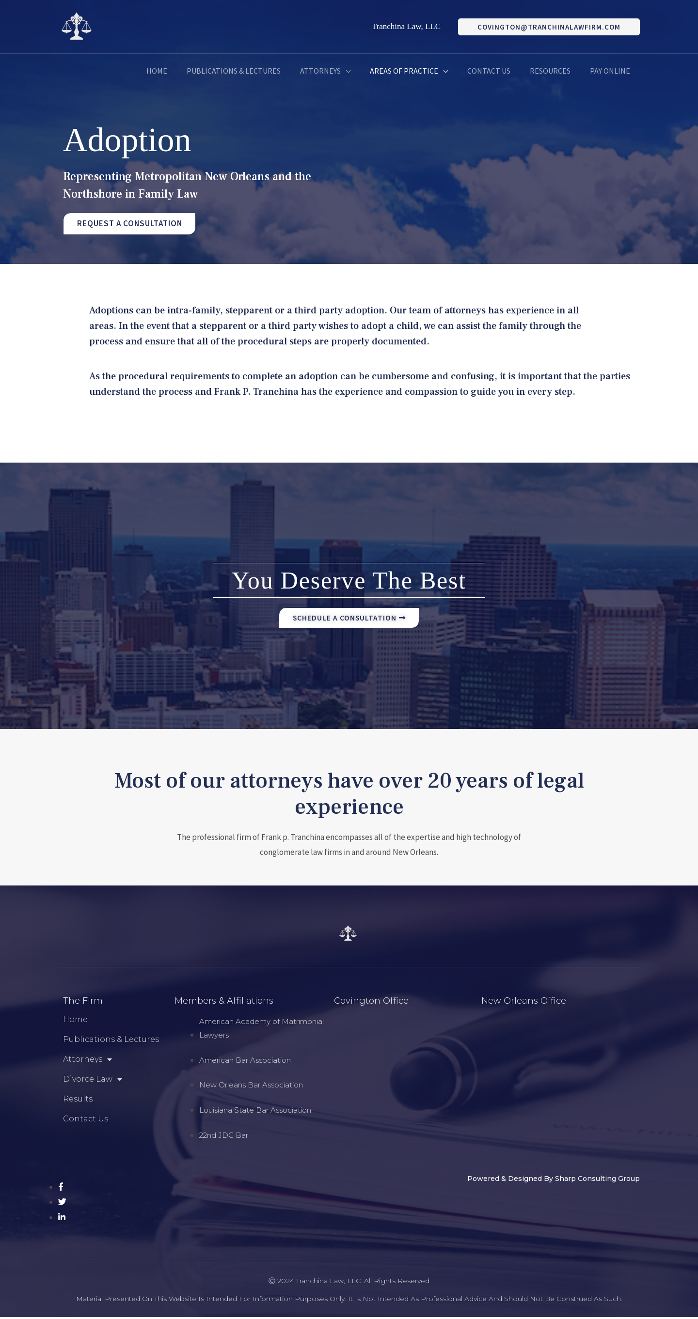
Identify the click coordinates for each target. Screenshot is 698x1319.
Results (78, 1100)
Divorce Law (92, 1081)
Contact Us (85, 1120)
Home (75, 1021)
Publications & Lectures (111, 1041)
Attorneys (87, 1061)
